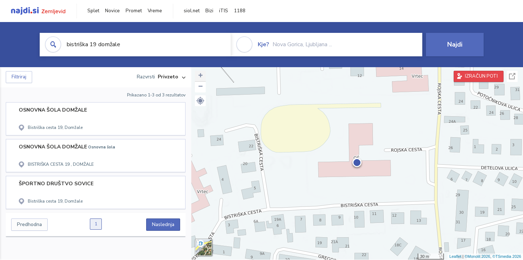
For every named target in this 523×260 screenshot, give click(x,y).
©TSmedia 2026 (506, 256)
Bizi (209, 11)
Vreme (155, 11)
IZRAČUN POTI (481, 76)
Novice (112, 11)
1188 (239, 11)
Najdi (454, 44)
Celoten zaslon (512, 76)
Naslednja (163, 224)
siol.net (192, 11)
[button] (200, 100)
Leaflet (455, 256)
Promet (134, 11)
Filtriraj (19, 77)
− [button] (200, 87)
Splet (93, 11)
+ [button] (200, 76)
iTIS (223, 11)
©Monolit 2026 (477, 256)
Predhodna (29, 224)
